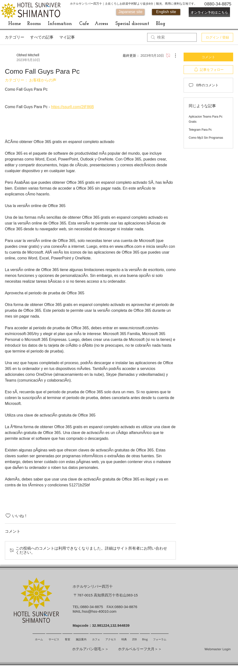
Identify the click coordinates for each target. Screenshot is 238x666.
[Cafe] (84, 24)
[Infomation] (60, 24)
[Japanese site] (130, 12)
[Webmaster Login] (217, 649)
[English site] (166, 12)
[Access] (101, 24)
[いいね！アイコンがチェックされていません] (8, 516)
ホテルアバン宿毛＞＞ (90, 649)
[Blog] (160, 24)
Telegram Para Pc (200, 129)
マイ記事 (67, 37)
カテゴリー (14, 37)
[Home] (14, 24)
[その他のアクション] (173, 55)
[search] (172, 37)
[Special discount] (132, 24)
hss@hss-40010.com (99, 611)
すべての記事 (41, 37)
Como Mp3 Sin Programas (206, 137)
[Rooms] (34, 24)
